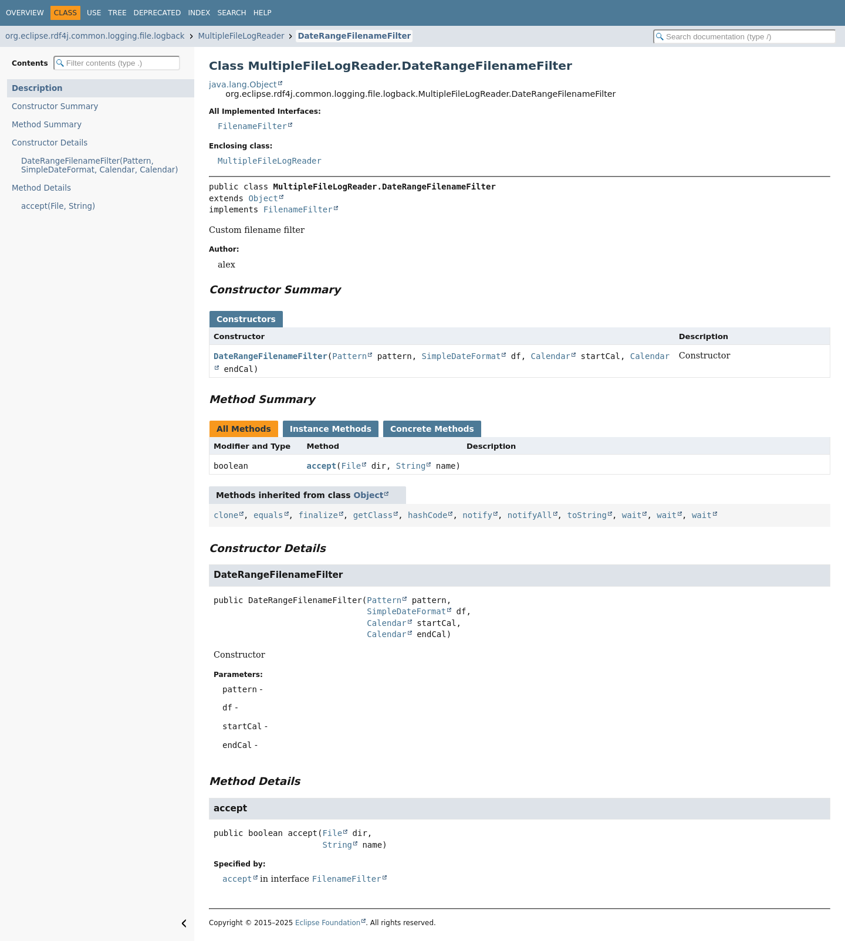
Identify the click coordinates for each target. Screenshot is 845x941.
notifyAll (530, 515)
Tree (117, 13)
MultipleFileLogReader (241, 36)
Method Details (41, 188)
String (411, 465)
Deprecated (157, 13)
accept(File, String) (58, 206)
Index (199, 13)
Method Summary (47, 124)
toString (586, 515)
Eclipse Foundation (327, 923)
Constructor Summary (55, 106)
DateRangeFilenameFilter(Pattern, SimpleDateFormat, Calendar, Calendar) (99, 165)
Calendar (550, 356)
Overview (25, 13)
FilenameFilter (252, 126)
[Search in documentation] (744, 36)
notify (477, 515)
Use (94, 13)
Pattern (349, 356)
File (351, 465)
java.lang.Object (243, 84)
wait (632, 515)
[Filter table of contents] (116, 63)
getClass (373, 515)
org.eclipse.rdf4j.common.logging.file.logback (95, 36)
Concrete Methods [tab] (432, 429)
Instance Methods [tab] (330, 429)
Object (263, 198)
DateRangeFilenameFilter (354, 36)
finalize (317, 515)
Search (231, 13)
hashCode (427, 515)
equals (268, 515)
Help (263, 13)
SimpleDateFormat (461, 356)
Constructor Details (49, 142)
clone (226, 515)
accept (322, 465)
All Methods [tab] (244, 429)
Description (37, 88)
